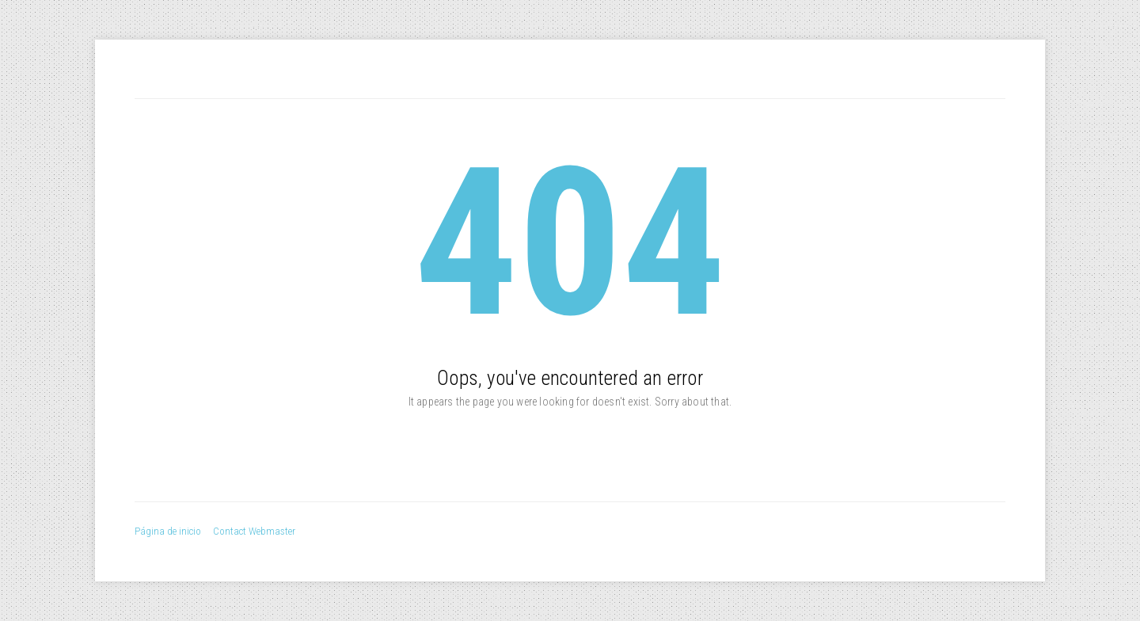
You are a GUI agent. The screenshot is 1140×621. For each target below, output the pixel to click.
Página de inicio (168, 531)
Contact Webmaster (254, 531)
